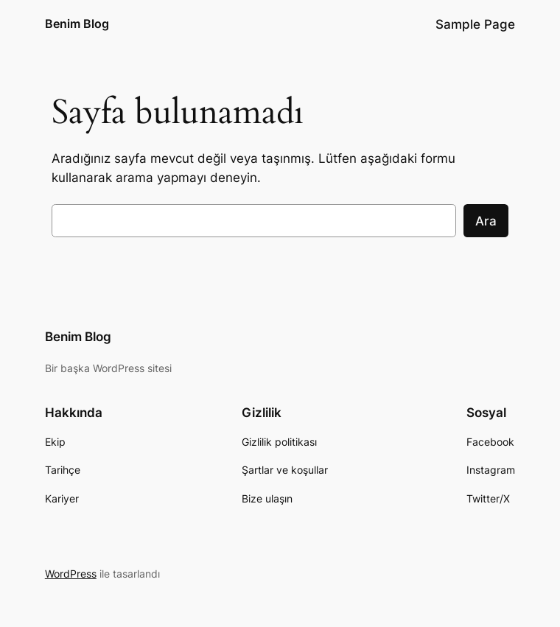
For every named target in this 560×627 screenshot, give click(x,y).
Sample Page (475, 24)
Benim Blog (77, 23)
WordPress (71, 573)
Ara (486, 221)
